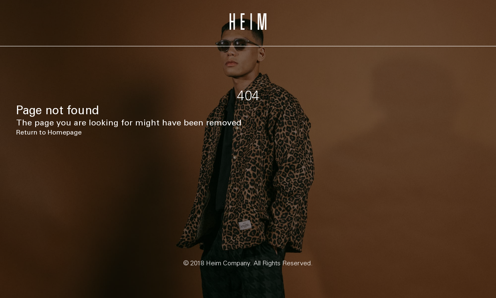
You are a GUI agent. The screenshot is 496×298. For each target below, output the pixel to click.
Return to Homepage (49, 132)
